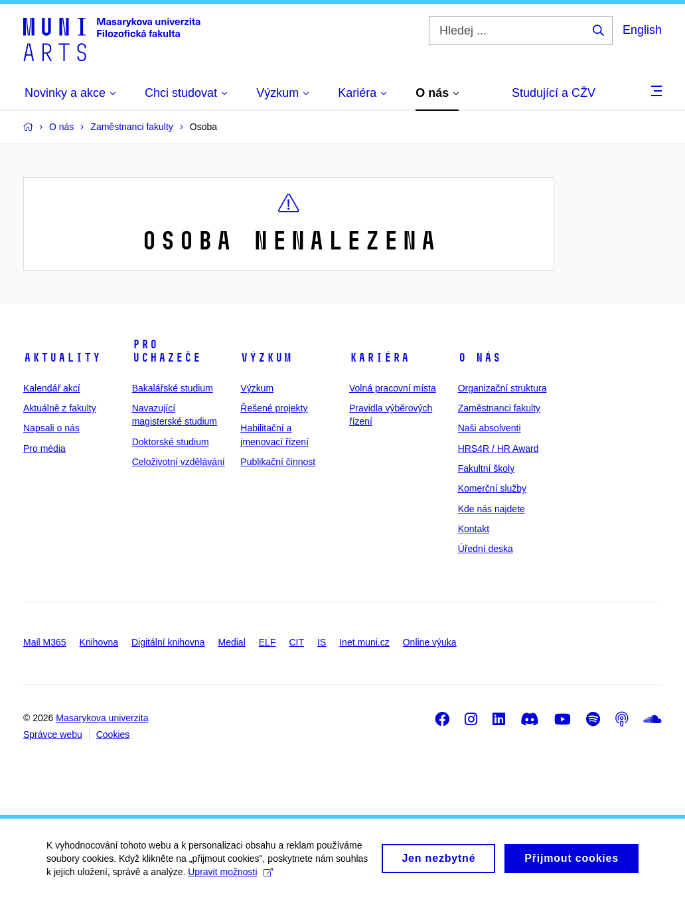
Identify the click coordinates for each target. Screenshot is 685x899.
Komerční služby (492, 488)
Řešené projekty (273, 408)
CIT (296, 642)
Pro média (44, 448)
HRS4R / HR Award (498, 448)
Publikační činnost (277, 461)
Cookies (113, 734)
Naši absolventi (489, 428)
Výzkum (266, 357)
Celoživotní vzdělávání (178, 461)
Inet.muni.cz (364, 642)
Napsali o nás (51, 428)
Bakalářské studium (172, 388)
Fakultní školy (486, 468)
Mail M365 (44, 642)
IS (321, 642)
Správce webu (52, 734)
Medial (232, 642)
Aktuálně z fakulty (59, 408)
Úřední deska (485, 548)
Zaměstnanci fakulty (499, 408)
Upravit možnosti (230, 878)
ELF (267, 642)
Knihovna (99, 642)
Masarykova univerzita (102, 718)
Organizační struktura (502, 388)
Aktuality (62, 357)
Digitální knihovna (168, 642)
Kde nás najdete (491, 509)
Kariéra (379, 357)
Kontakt (473, 528)
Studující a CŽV (553, 93)
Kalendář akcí (51, 388)
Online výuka (430, 642)
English (642, 29)
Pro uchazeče (166, 351)
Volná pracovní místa (392, 388)
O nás (479, 357)
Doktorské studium (170, 442)
